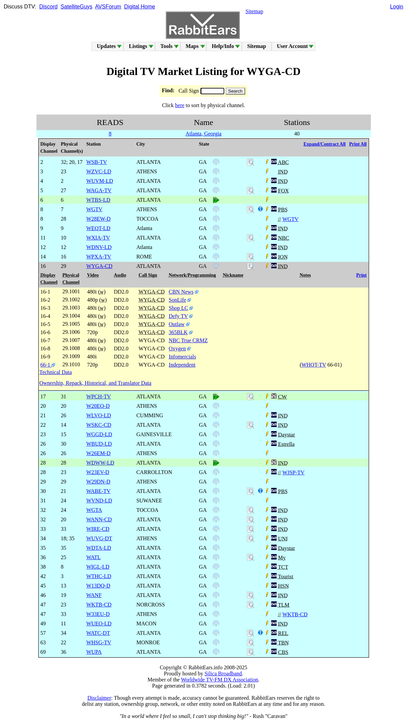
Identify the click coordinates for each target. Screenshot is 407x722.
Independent (182, 365)
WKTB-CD (295, 614)
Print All (358, 144)
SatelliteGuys (76, 6)
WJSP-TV (293, 472)
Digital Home (139, 6)
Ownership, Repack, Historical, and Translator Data (95, 383)
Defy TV (178, 316)
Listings (138, 46)
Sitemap (254, 11)
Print (361, 275)
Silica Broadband (223, 673)
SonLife (177, 300)
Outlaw (177, 324)
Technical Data (56, 372)
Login (396, 6)
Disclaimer (99, 698)
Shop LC (178, 308)
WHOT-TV (313, 365)
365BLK (178, 332)
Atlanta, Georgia (203, 133)
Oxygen (177, 348)
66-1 (48, 365)
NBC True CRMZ (188, 340)
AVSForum (108, 6)
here (179, 105)
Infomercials (182, 356)
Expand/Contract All (324, 144)
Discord (48, 6)
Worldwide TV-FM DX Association (219, 679)
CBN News (181, 292)
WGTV (290, 219)
